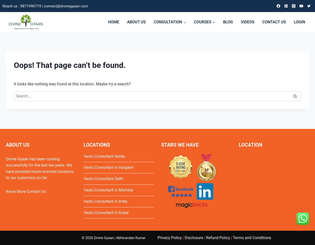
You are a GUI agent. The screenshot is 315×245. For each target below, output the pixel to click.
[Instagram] (293, 6)
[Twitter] (309, 6)
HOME (113, 22)
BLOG (228, 22)
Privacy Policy (170, 237)
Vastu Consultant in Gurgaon (109, 167)
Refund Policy (218, 237)
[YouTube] (301, 6)
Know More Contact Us (26, 191)
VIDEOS (247, 22)
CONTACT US (274, 22)
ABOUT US (136, 22)
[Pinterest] (286, 6)
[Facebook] (278, 6)
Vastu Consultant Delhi (104, 178)
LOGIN (299, 22)
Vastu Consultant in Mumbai (108, 190)
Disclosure (194, 237)
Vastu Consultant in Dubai (106, 212)
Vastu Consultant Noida (104, 156)
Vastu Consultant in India (105, 201)
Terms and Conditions (252, 237)
